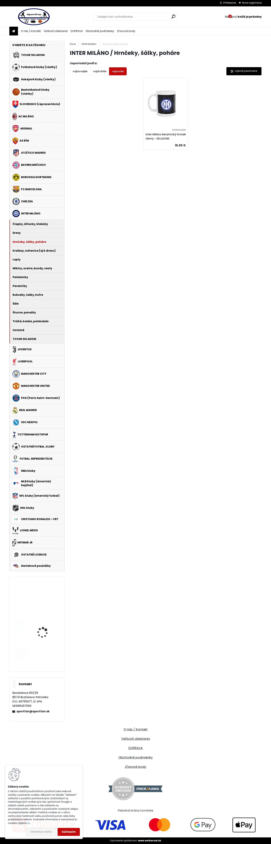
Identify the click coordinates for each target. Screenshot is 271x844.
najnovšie (118, 71)
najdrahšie (99, 71)
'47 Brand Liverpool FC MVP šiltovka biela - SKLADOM (45, 596)
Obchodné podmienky (100, 31)
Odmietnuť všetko (41, 831)
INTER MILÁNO (89, 44)
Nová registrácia (252, 2)
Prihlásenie (229, 2)
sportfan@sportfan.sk (33, 711)
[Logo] (33, 16)
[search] (173, 17)
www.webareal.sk (149, 840)
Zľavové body (126, 31)
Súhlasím (69, 832)
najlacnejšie (80, 71)
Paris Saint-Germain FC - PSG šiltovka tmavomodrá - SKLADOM (47, 656)
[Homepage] (13, 31)
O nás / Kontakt (31, 31)
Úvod (73, 44)
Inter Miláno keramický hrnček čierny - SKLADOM (166, 136)
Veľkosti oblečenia (56, 31)
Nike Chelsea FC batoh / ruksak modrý (47, 624)
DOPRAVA (77, 31)
